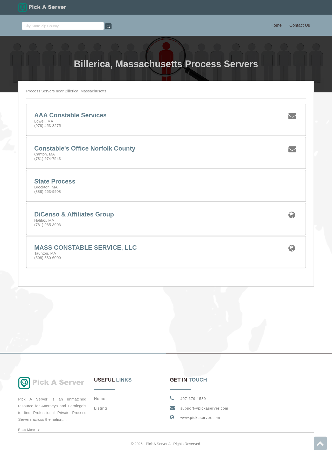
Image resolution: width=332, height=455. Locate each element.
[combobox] (63, 26)
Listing (100, 408)
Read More (28, 430)
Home (276, 25)
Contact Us (299, 25)
